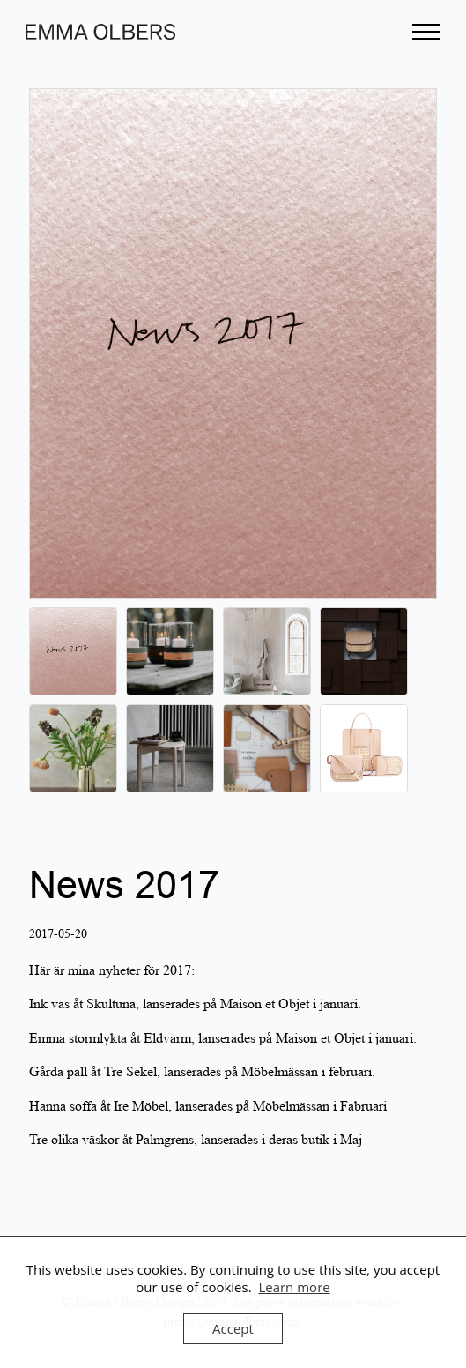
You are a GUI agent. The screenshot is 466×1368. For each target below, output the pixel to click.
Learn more (293, 1287)
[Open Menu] (426, 32)
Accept (233, 1328)
